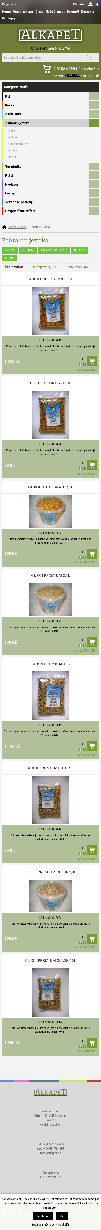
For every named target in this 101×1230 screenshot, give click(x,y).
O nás (39, 11)
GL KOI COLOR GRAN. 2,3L (50, 487)
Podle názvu (14, 267)
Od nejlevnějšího (44, 267)
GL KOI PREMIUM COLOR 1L (50, 767)
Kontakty (87, 11)
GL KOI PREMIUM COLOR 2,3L (50, 871)
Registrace (9, 4)
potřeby (79, 250)
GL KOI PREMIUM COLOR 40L (50, 960)
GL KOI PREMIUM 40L (50, 663)
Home (6, 11)
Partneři (73, 11)
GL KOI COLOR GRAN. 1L (50, 382)
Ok (61, 1216)
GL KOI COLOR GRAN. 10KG (50, 278)
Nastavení (43, 1216)
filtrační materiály (54, 250)
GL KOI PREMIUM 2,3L (50, 575)
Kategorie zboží (50, 87)
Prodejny (8, 18)
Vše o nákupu (23, 11)
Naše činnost (55, 11)
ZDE (67, 1224)
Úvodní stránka (17, 227)
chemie (9, 258)
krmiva (10, 250)
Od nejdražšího (76, 267)
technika (28, 250)
